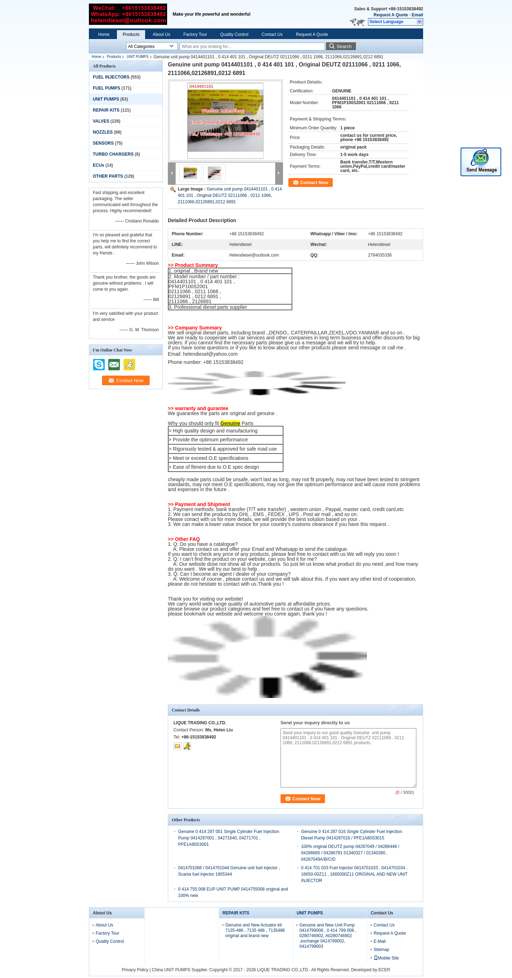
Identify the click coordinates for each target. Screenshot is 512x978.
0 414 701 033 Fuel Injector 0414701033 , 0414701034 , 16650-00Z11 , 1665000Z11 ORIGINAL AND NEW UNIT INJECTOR (354, 874)
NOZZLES (103, 132)
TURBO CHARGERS (113, 154)
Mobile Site (386, 958)
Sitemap (381, 949)
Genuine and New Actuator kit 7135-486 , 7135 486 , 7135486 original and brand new (255, 930)
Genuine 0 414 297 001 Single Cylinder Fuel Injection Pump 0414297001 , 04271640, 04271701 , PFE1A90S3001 (228, 838)
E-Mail (380, 941)
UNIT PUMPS (138, 57)
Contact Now (314, 182)
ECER (384, 969)
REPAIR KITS (106, 110)
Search (344, 46)
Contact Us (272, 34)
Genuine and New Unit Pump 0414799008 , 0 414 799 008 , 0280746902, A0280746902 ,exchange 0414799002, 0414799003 (327, 936)
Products (131, 34)
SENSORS (103, 143)
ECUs (98, 165)
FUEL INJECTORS (111, 77)
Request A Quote (391, 14)
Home (104, 34)
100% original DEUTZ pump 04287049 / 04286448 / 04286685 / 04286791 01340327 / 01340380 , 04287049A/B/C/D (350, 853)
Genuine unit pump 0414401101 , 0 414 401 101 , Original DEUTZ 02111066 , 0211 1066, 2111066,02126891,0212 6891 (230, 195)
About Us (161, 34)
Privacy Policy (135, 969)
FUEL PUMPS (106, 88)
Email (417, 14)
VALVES (101, 121)
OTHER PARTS (108, 176)
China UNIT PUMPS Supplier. (180, 969)
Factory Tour (195, 34)
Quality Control (234, 34)
